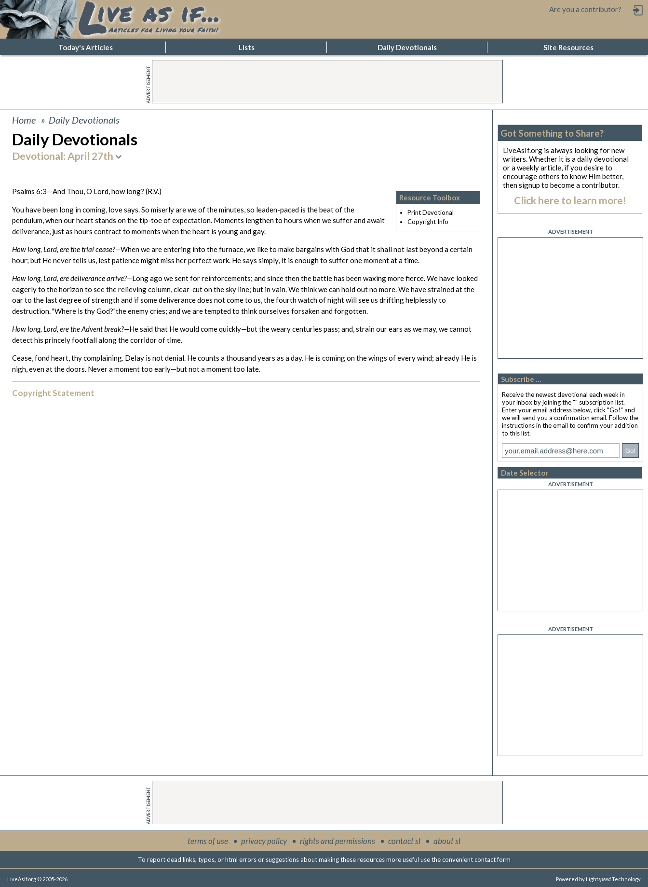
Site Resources (568, 47)
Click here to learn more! (570, 200)
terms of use (208, 841)
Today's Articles (85, 47)
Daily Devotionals (407, 47)
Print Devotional (430, 212)
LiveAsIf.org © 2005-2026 (37, 879)
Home (24, 120)
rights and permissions (337, 841)
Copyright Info (427, 221)
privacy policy (264, 841)
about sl (446, 841)
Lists (247, 47)
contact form (492, 859)
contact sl (404, 841)
